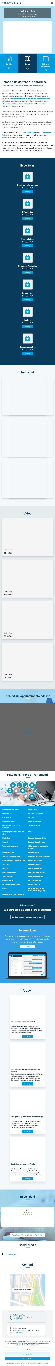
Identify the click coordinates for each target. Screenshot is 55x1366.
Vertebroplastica (34, 825)
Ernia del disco (7, 813)
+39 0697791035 (18, 1319)
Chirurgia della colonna (10, 809)
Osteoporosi (6, 817)
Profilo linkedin (11, 1254)
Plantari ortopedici (35, 868)
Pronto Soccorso (34, 884)
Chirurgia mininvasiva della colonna (38, 847)
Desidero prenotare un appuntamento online (27, 917)
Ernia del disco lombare (36, 842)
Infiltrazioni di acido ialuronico (13, 895)
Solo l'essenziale (28, 1354)
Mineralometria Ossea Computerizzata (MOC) (36, 889)
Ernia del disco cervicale (37, 838)
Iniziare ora (27, 946)
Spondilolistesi (7, 876)
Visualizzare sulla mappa (23, 1290)
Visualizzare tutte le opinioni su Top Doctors (27, 1235)
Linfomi (5, 868)
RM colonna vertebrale (36, 872)
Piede (30, 832)
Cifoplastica (32, 809)
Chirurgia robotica (8, 821)
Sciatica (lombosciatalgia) (11, 856)
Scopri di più (27, 192)
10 (41, 1230)
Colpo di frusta (7, 880)
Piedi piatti (6, 838)
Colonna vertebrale (35, 821)
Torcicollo (5, 864)
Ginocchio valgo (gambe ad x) (39, 856)
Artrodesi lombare (34, 880)
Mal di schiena (33, 852)
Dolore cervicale (8, 852)
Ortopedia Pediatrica (35, 813)
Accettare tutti (27, 1358)
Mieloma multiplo (34, 864)
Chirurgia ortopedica (35, 876)
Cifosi (4, 888)
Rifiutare (27, 1349)
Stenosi (5, 842)
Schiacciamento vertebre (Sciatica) (11, 826)
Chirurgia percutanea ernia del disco (13, 833)
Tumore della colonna (10, 846)
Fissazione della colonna (11, 884)
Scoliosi (31, 817)
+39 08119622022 (18, 1332)
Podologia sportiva (9, 872)
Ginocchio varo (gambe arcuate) (13, 860)
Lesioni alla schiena (35, 860)
